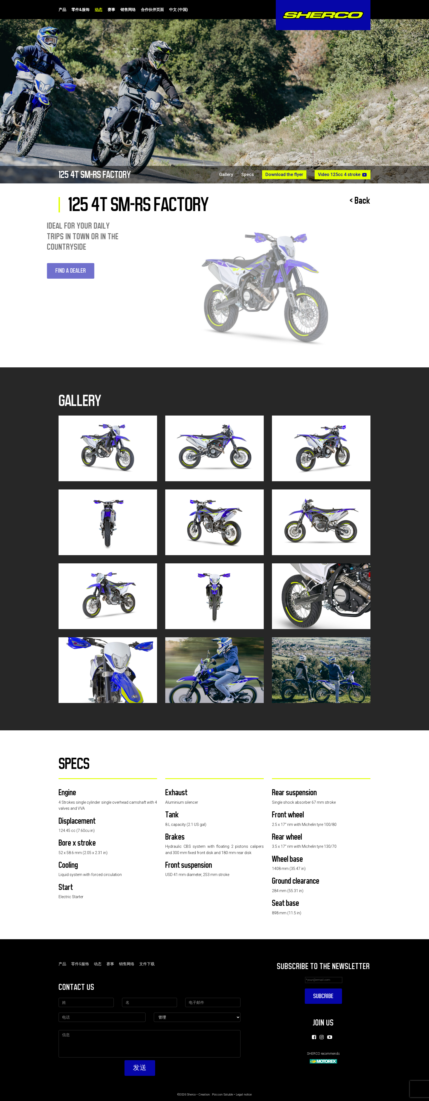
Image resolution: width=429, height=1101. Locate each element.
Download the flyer (284, 174)
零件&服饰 (80, 9)
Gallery (226, 174)
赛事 (111, 9)
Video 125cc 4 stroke (342, 174)
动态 (98, 9)
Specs (247, 174)
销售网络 (128, 9)
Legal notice (244, 1094)
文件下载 (147, 964)
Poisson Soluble (222, 1094)
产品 (62, 9)
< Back (360, 200)
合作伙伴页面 (152, 9)
